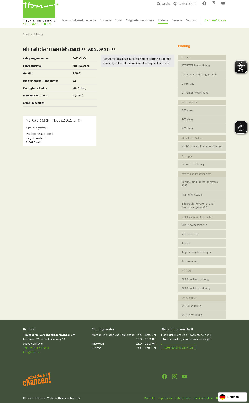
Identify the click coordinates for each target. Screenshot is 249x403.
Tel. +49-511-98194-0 (36, 348)
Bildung (38, 34)
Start (26, 34)
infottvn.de (31, 352)
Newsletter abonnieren (178, 347)
